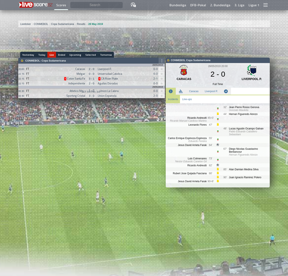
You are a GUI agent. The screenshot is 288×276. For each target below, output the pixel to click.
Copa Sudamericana (54, 60)
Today (42, 55)
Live (52, 55)
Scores (61, 5)
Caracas (193, 91)
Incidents (173, 99)
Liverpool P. (211, 91)
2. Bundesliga (220, 5)
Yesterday (28, 55)
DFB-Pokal (198, 5)
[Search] (96, 5)
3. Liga (239, 5)
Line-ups (187, 99)
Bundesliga (177, 5)
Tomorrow (106, 55)
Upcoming (75, 55)
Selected (91, 55)
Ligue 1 (254, 5)
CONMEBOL (32, 60)
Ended (61, 55)
